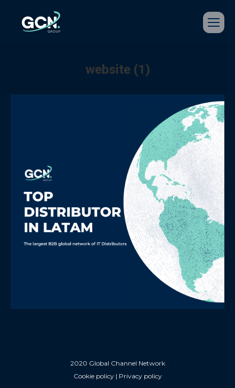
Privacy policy (140, 376)
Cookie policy (94, 376)
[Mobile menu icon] (213, 22)
